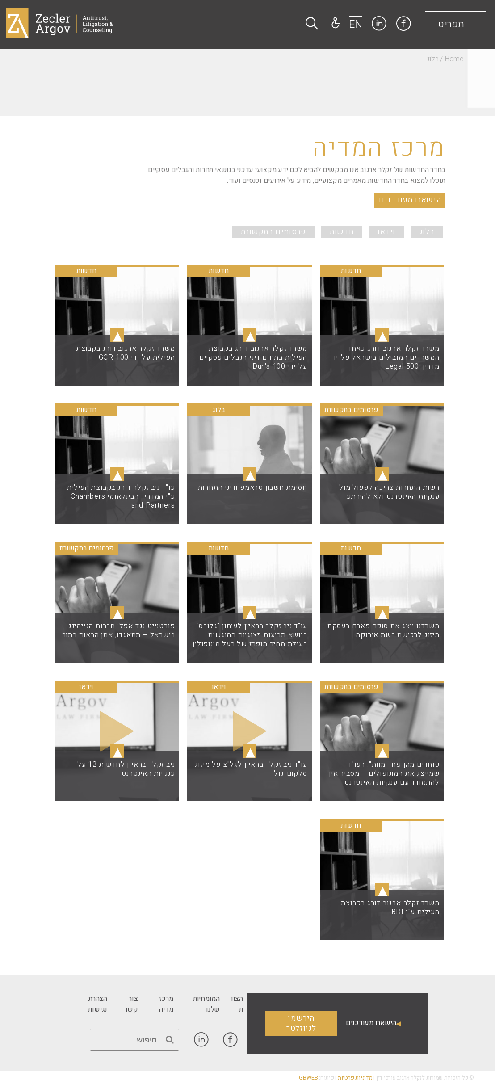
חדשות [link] (341, 232)
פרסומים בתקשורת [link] (273, 232)
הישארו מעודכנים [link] (410, 200)
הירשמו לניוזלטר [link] (301, 1023)
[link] (404, 23)
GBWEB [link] (308, 1078)
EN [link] (355, 24)
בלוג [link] (426, 232)
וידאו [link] (386, 232)
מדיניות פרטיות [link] (355, 1078)
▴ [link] (382, 335)
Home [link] (454, 59)
